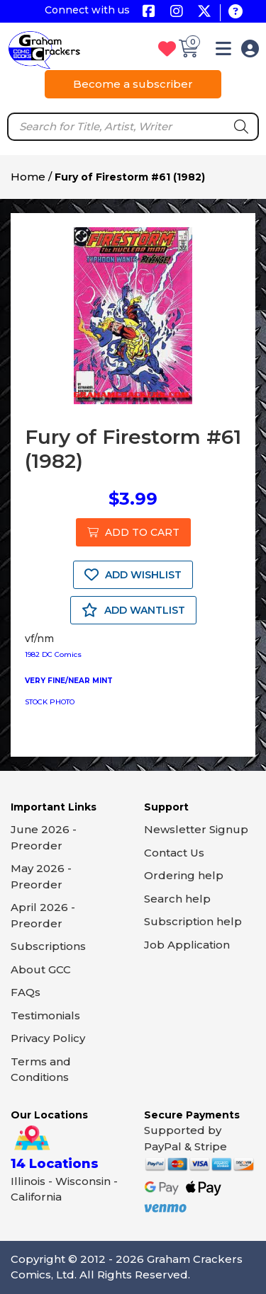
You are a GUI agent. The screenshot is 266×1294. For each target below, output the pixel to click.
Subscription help (193, 921)
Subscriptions (48, 946)
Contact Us (174, 852)
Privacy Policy (48, 1038)
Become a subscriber (133, 84)
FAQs (25, 992)
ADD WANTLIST (133, 610)
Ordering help (183, 875)
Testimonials (45, 1015)
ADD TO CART (133, 532)
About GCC (41, 969)
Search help (177, 898)
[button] (223, 51)
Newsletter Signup (196, 829)
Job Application (187, 944)
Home (28, 176)
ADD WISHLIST (133, 575)
